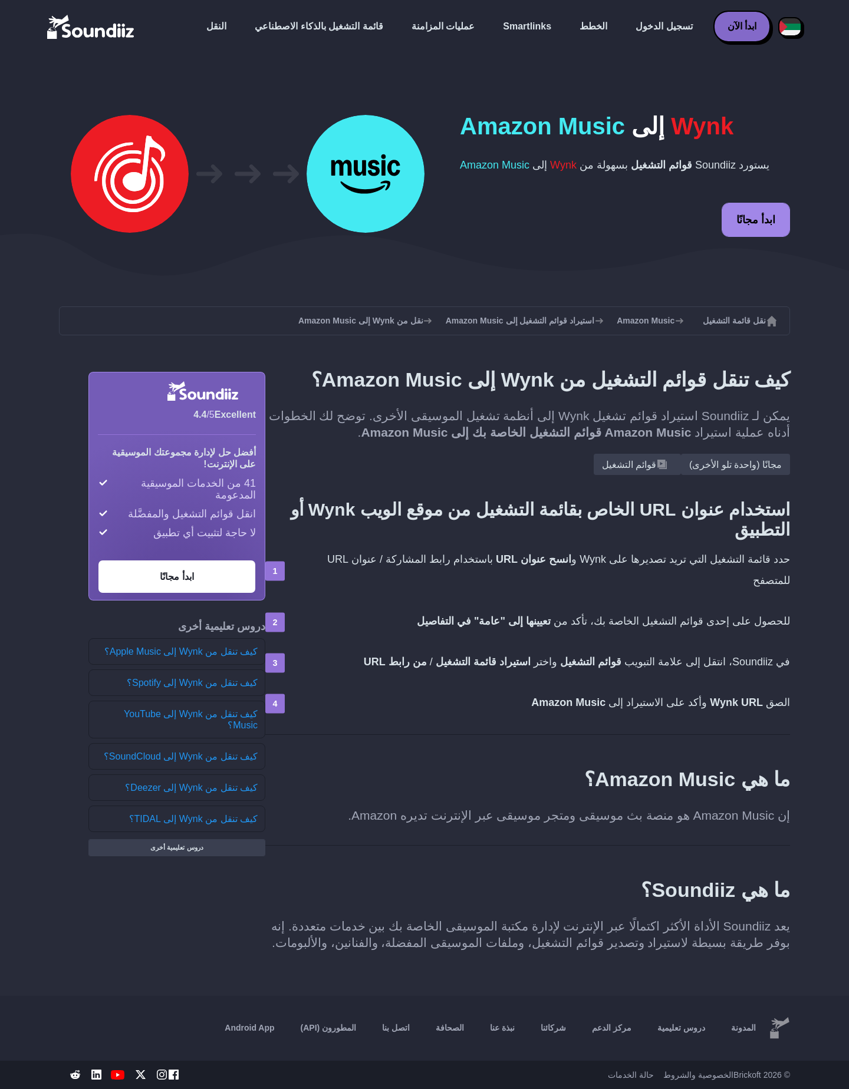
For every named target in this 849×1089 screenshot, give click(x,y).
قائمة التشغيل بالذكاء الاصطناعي (319, 26)
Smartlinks (527, 26)
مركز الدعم (611, 1027)
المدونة (743, 1027)
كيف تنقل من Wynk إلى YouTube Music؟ (191, 719)
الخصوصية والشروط (698, 1075)
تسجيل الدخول (664, 26)
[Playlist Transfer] (91, 26)
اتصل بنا (396, 1027)
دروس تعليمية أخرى (176, 847)
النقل (216, 26)
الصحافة (450, 1027)
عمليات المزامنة (443, 26)
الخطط (593, 26)
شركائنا (553, 1027)
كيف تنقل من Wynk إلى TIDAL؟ (193, 819)
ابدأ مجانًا (755, 220)
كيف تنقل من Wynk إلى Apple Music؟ (181, 651)
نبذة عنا (502, 1027)
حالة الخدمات (631, 1075)
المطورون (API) (329, 1027)
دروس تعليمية (681, 1027)
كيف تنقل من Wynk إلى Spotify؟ (192, 683)
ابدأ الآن (742, 26)
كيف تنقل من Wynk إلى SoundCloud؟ (181, 756)
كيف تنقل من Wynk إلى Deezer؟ (191, 788)
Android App (249, 1027)
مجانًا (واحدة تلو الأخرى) (735, 465)
